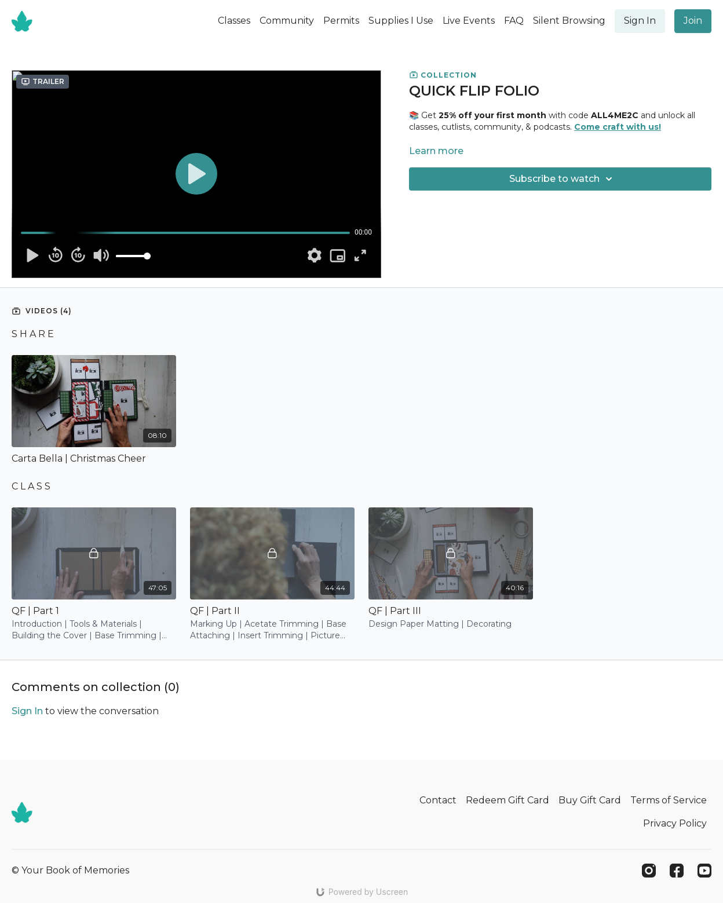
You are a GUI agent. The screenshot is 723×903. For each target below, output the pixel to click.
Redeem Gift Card (507, 800)
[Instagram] (649, 871)
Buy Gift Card (589, 800)
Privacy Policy (675, 823)
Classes (234, 20)
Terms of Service (668, 800)
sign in (27, 710)
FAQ (514, 20)
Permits (341, 20)
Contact (438, 800)
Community (287, 20)
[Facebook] (677, 871)
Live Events (469, 20)
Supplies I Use (400, 20)
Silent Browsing (569, 20)
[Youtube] (704, 871)
